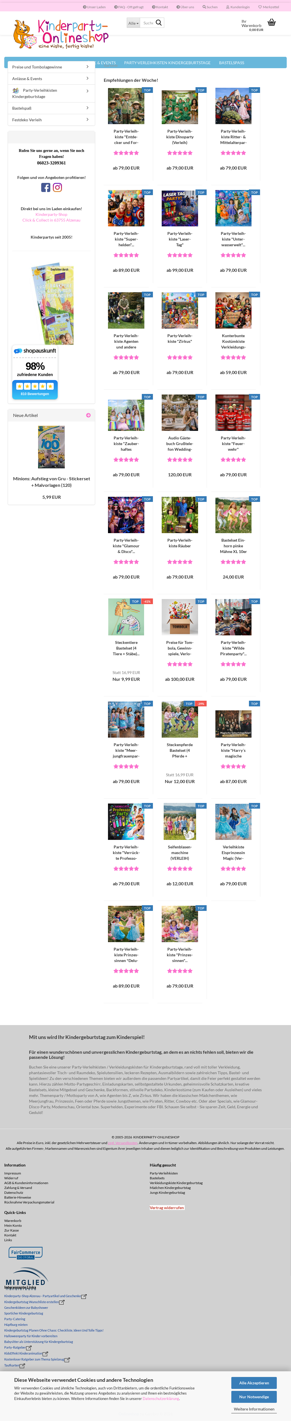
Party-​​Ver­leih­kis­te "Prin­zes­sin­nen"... (180, 955)
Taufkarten (11, 1365)
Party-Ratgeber (15, 1347)
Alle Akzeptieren (254, 1382)
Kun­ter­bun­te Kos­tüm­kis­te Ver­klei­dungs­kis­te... (233, 341)
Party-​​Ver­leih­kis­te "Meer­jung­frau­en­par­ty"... (126, 750)
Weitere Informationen (254, 1409)
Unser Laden (94, 7)
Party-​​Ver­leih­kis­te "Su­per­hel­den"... (126, 239)
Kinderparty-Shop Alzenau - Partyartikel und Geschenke (42, 1296)
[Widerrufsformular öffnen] (167, 1207)
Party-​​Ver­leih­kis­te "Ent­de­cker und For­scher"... (126, 137)
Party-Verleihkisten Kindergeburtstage (34, 93)
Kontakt (160, 7)
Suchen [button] (210, 7)
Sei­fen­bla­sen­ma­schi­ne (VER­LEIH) (180, 852)
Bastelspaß (22, 108)
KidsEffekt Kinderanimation (23, 1353)
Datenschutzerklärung (161, 1398)
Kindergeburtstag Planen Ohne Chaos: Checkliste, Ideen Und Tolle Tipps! (54, 1330)
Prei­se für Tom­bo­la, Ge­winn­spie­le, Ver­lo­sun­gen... (180, 648)
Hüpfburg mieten (16, 1324)
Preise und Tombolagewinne (37, 66)
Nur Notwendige (254, 1396)
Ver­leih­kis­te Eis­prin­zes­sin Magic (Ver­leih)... (233, 852)
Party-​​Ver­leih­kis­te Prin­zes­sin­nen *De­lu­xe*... (126, 955)
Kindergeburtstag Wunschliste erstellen (31, 1302)
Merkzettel (268, 7)
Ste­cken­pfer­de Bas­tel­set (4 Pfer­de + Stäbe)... (180, 750)
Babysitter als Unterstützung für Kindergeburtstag (38, 1341)
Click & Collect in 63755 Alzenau (51, 220)
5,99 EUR (51, 497)
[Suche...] (133, 23)
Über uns (185, 7)
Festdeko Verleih (27, 119)
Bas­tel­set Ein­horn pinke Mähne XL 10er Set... (233, 546)
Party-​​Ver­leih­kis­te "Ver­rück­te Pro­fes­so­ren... (126, 852)
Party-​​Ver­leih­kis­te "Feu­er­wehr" (233, 443)
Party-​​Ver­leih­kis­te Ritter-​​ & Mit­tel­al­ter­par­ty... (233, 137)
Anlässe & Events (27, 78)
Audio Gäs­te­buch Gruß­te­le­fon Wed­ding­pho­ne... (179, 443)
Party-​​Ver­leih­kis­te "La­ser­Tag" (179, 239)
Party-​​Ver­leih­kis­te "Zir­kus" (179, 338)
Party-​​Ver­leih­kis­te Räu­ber (179, 543)
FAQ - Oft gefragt (129, 7)
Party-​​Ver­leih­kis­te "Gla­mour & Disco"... (126, 546)
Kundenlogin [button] (238, 7)
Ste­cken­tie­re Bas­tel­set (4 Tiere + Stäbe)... (126, 648)
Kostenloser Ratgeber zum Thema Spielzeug (34, 1359)
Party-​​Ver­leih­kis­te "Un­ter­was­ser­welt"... (233, 239)
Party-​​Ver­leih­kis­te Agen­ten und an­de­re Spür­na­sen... (126, 341)
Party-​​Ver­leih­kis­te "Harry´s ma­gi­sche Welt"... (233, 750)
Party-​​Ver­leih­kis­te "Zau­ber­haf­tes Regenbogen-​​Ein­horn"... (126, 443)
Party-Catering (14, 1319)
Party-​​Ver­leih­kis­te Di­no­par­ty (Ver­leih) (180, 137)
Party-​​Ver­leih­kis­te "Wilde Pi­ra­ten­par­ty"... (233, 648)
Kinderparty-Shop (51, 214)
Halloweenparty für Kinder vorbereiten (30, 1336)
